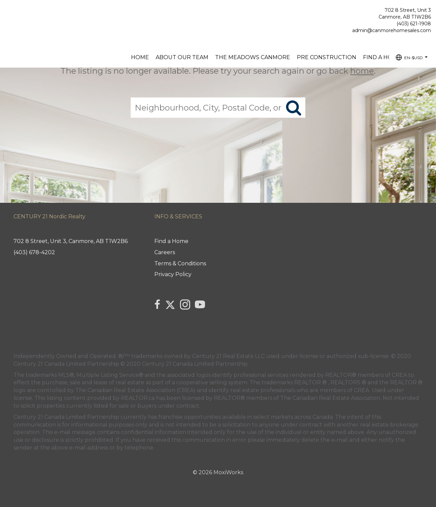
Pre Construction (326, 57)
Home (140, 57)
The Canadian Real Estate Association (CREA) (135, 390)
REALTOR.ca (138, 398)
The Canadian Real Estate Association (330, 398)
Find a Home (382, 57)
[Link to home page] (7, 12)
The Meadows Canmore (252, 57)
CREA (399, 375)
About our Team (182, 57)
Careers (164, 252)
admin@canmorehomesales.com (391, 30)
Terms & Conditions (180, 263)
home (362, 71)
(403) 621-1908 (413, 24)
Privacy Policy (172, 274)
